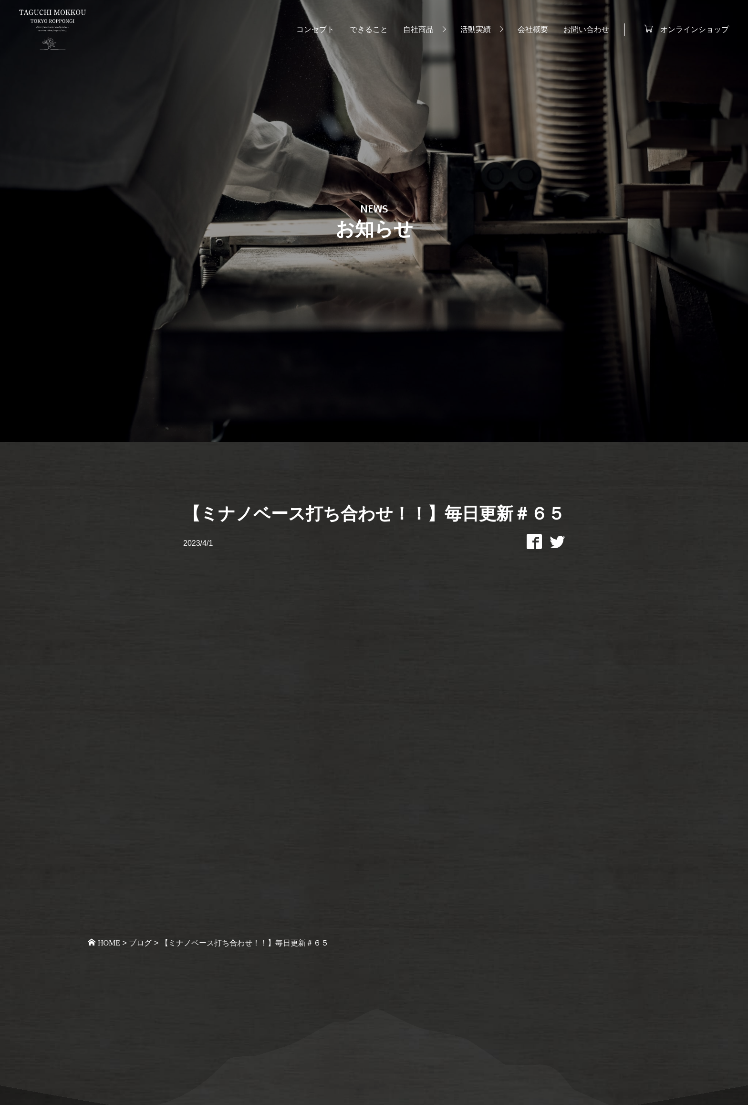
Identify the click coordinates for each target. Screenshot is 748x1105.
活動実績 (475, 29)
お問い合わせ (586, 29)
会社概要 (533, 29)
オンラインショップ (694, 28)
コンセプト (315, 29)
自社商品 (418, 29)
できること (369, 29)
